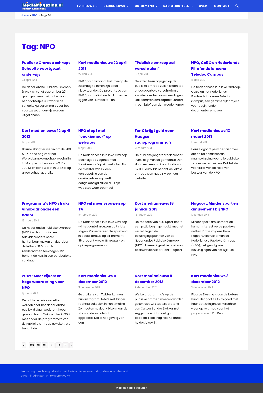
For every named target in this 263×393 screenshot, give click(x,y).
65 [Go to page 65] (65, 345)
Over (203, 6)
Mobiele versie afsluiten (131, 388)
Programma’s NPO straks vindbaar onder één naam (46, 209)
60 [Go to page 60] (32, 345)
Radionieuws (116, 6)
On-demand (146, 6)
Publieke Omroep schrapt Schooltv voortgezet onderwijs (46, 68)
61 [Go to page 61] (38, 345)
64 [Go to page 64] (58, 345)
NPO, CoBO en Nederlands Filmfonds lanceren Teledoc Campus (215, 68)
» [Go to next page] (71, 345)
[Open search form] (237, 5)
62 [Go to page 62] (45, 345)
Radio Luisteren (178, 6)
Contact (222, 6)
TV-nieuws (87, 6)
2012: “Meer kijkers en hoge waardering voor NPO (43, 281)
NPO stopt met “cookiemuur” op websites (94, 136)
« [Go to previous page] (23, 345)
